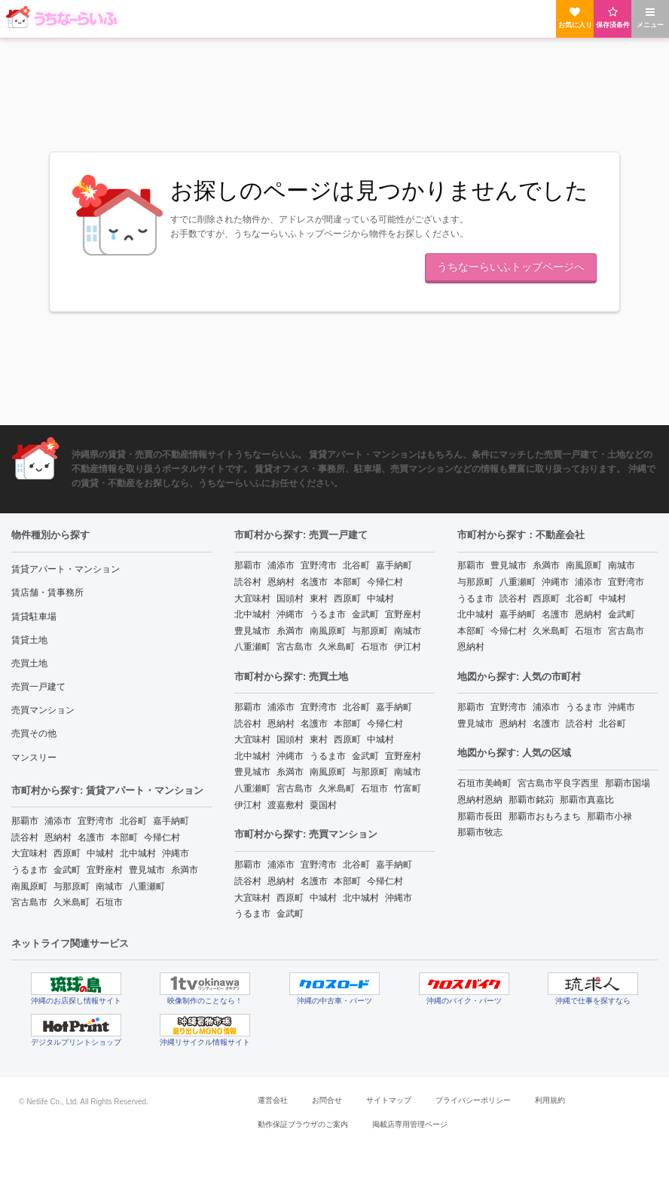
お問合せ (327, 1100)
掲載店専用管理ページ (410, 1124)
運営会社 (273, 1100)
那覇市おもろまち (545, 816)
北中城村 (138, 853)
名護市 (91, 837)
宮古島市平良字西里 (558, 783)
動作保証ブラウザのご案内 (303, 1124)
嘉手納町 (171, 821)
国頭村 (290, 598)
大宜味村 (29, 853)
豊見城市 (147, 870)
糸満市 (184, 870)
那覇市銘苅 (531, 799)
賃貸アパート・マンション (65, 569)
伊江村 (407, 646)
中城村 (100, 853)
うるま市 (29, 870)
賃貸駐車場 (34, 616)
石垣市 (109, 902)
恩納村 (58, 837)
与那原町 (71, 886)
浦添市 (58, 821)
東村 (319, 598)
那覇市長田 (480, 816)
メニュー (650, 18)
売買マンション (43, 710)
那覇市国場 (627, 783)
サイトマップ (388, 1100)
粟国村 (323, 805)
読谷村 (24, 837)
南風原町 (29, 886)
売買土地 (29, 663)
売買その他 (34, 733)
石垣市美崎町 (484, 783)
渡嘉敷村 (285, 805)
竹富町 (407, 788)
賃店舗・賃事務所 (47, 592)
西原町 (67, 853)
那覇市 (24, 821)
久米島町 (71, 902)
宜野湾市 (96, 821)
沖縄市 (175, 853)
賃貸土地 (29, 640)
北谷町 (133, 821)
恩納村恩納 (480, 799)
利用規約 (550, 1100)
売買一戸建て (38, 686)
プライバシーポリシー (473, 1100)
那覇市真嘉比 (587, 799)
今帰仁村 (162, 837)
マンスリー (34, 757)
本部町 (124, 837)
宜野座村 (105, 870)
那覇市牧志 (480, 832)
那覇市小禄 (609, 816)
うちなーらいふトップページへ (511, 267)
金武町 (67, 870)
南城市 (109, 886)
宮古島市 (29, 902)
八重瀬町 (147, 886)
